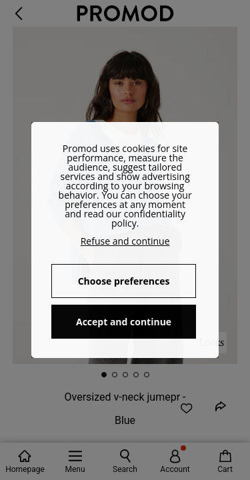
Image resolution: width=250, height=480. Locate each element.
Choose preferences (124, 281)
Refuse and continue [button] (125, 241)
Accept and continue (123, 321)
